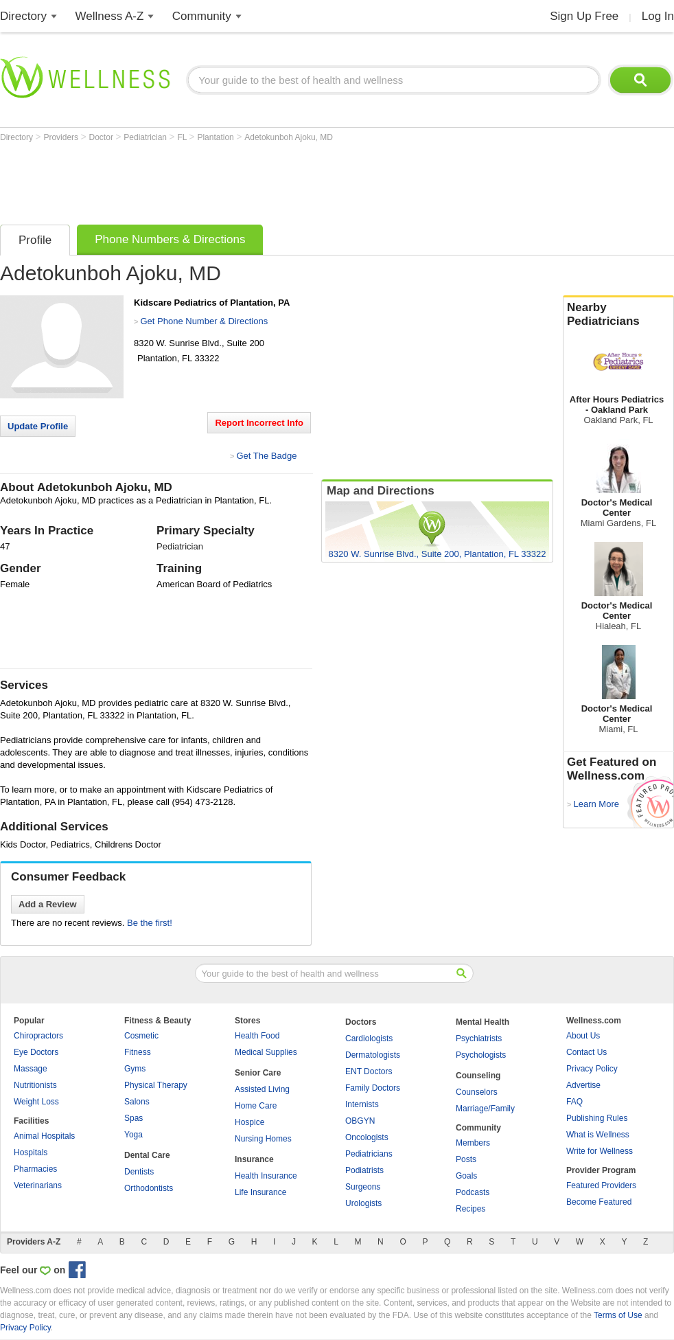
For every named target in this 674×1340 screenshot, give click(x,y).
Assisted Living (262, 1089)
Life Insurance (260, 1192)
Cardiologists (369, 1038)
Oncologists (366, 1137)
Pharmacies (35, 1169)
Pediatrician (146, 137)
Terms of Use (618, 1315)
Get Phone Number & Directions (204, 321)
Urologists (363, 1203)
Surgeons (362, 1187)
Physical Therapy (155, 1085)
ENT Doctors (368, 1071)
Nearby (618, 314)
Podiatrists (364, 1170)
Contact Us (586, 1052)
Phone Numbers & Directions (170, 239)
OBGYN (360, 1121)
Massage (30, 1069)
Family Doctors (372, 1088)
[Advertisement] (250, 180)
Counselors (477, 1092)
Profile (35, 240)
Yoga (133, 1134)
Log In (658, 16)
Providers (61, 137)
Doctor (102, 137)
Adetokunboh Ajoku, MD (288, 137)
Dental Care (147, 1155)
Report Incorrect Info (259, 423)
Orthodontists (148, 1188)
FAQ (574, 1101)
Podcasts (472, 1192)
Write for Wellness (599, 1151)
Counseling (478, 1075)
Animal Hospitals (44, 1136)
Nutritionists (35, 1085)
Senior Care (258, 1073)
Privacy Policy (592, 1069)
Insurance (254, 1159)
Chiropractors (38, 1036)
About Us (583, 1036)
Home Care (256, 1106)
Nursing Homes (263, 1139)
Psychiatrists (479, 1038)
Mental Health (482, 1022)
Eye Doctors (36, 1052)
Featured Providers (601, 1185)
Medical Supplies (266, 1052)
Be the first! (149, 923)
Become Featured (598, 1202)
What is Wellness (597, 1134)
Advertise (583, 1085)
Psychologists (481, 1055)
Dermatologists (372, 1055)
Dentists (139, 1172)
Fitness (137, 1052)
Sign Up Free (584, 16)
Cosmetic (141, 1036)
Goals (466, 1176)
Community (201, 16)
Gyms (135, 1069)
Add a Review (48, 904)
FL (183, 137)
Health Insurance (266, 1176)
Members (473, 1143)
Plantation (216, 137)
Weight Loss (36, 1101)
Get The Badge (266, 456)
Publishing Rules (596, 1118)
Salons (137, 1101)
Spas (133, 1118)
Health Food (257, 1036)
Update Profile (38, 426)
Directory (23, 16)
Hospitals (30, 1152)
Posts (466, 1159)
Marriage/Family (485, 1108)
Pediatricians (369, 1154)
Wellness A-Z (109, 16)
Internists (362, 1104)
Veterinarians (38, 1185)
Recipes (470, 1209)
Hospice (249, 1122)
